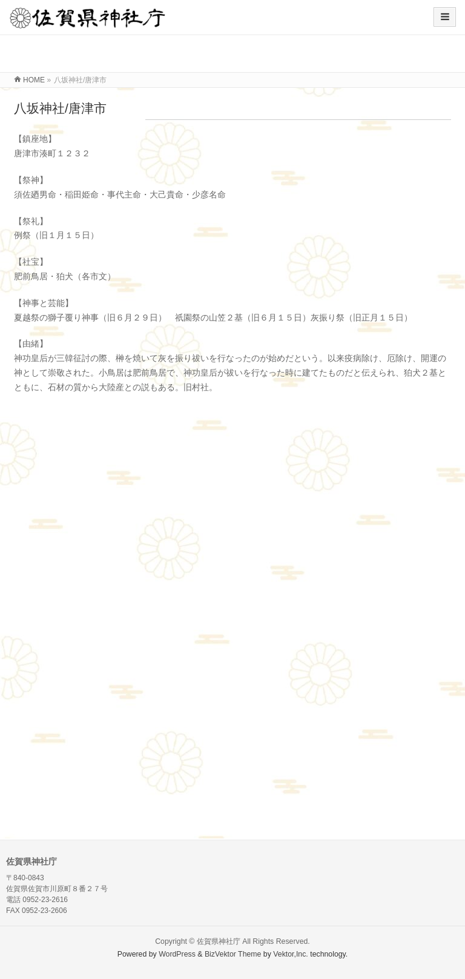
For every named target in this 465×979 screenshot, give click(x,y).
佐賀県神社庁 (218, 941)
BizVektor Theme (233, 954)
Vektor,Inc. (290, 954)
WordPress (177, 954)
